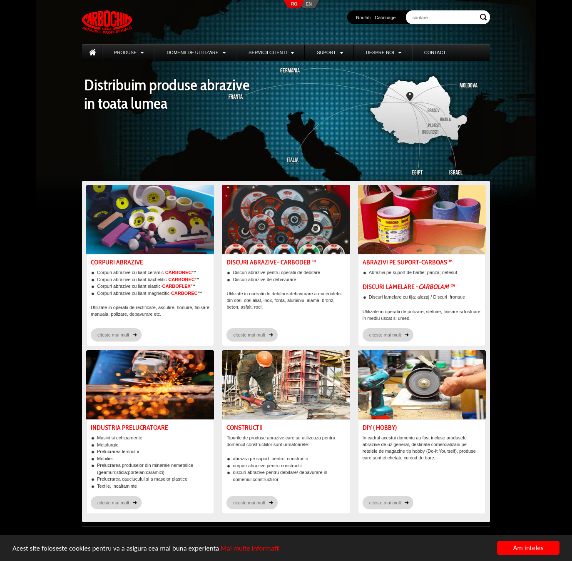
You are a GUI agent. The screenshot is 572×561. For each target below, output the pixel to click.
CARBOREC (178, 272)
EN (309, 4)
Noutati (363, 17)
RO (294, 4)
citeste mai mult (113, 334)
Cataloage (385, 17)
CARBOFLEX (176, 286)
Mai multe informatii (250, 548)
